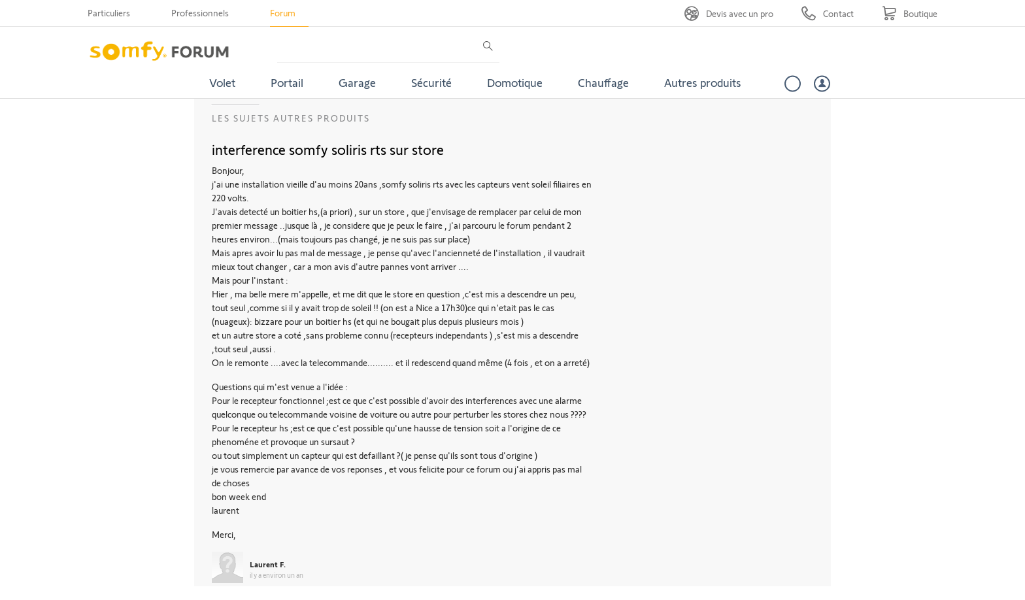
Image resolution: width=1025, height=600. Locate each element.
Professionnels (200, 12)
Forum (282, 12)
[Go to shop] (909, 13)
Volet (222, 82)
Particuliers (109, 12)
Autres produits (702, 82)
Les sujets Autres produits (291, 118)
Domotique (515, 82)
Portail (287, 82)
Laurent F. (268, 564)
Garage (357, 82)
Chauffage (603, 82)
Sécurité (431, 82)
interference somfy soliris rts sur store (328, 149)
